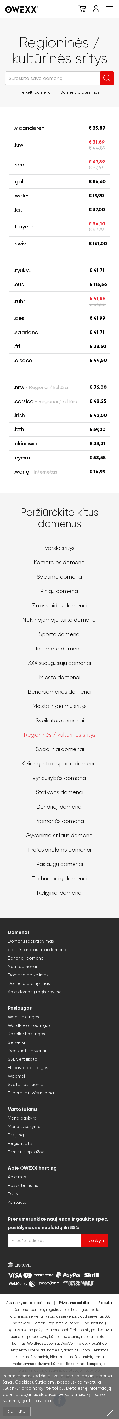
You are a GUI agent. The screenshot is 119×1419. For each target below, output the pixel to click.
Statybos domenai (59, 792)
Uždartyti (110, 1412)
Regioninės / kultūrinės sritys (59, 735)
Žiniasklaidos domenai (59, 605)
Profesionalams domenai (59, 850)
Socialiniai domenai (59, 749)
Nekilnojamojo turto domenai (59, 620)
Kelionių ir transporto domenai (59, 763)
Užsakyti (95, 1240)
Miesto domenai (59, 677)
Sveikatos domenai (59, 720)
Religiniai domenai (59, 893)
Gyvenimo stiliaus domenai (60, 835)
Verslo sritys (60, 548)
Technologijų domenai (59, 878)
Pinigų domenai (59, 591)
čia (48, 1400)
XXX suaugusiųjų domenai (59, 663)
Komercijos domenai (60, 562)
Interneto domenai (60, 648)
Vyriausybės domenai (59, 778)
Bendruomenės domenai (59, 692)
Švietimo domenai (60, 577)
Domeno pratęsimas (79, 92)
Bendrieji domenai (59, 806)
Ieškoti (106, 78)
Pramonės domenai (60, 821)
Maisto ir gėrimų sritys (59, 706)
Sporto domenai (59, 634)
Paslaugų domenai (59, 864)
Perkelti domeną (35, 92)
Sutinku (16, 1411)
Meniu (109, 8)
